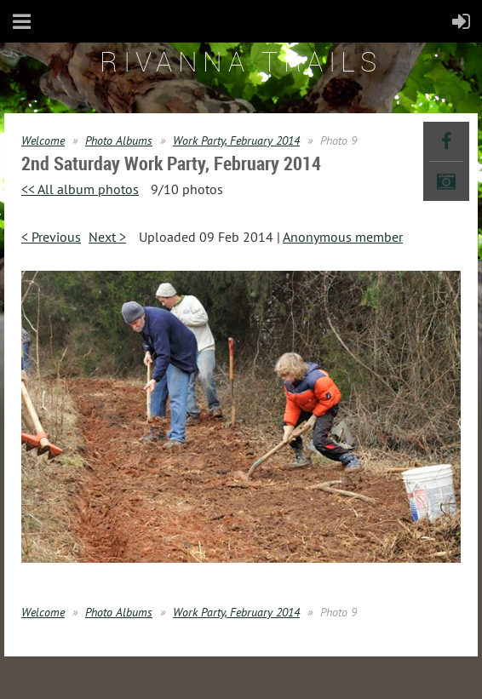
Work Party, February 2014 (236, 140)
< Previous (51, 236)
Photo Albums (118, 140)
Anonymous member (343, 236)
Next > (107, 236)
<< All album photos (80, 189)
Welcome (43, 140)
